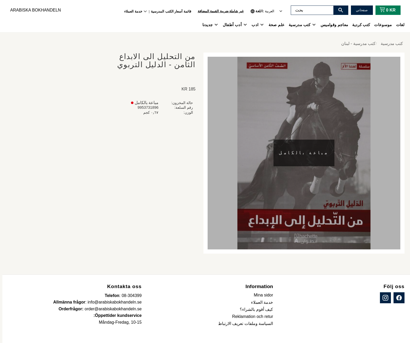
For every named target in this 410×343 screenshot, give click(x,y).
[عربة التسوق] (384, 10)
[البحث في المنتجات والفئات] (310, 10)
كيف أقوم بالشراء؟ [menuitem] (254, 309)
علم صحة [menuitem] (274, 24)
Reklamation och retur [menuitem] (250, 316)
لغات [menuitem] (398, 24)
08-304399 (129, 295)
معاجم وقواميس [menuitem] (332, 24)
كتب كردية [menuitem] (359, 24)
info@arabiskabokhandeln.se (112, 302)
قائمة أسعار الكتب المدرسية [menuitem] (169, 11)
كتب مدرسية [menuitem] (297, 24)
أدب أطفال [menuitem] (229, 24)
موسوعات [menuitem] (380, 24)
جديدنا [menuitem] (205, 24)
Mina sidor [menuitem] (261, 295)
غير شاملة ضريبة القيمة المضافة (218, 11)
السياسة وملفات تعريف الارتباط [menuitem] (243, 323)
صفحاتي (359, 10)
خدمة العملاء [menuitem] (131, 11)
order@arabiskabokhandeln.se (110, 309)
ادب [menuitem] (252, 24)
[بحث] (338, 10)
